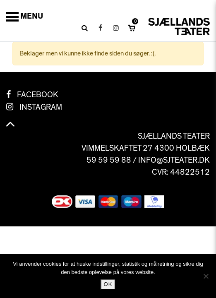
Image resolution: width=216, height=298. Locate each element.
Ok (108, 284)
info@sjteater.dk (174, 160)
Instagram (40, 107)
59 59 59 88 (108, 160)
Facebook (37, 95)
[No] (206, 276)
